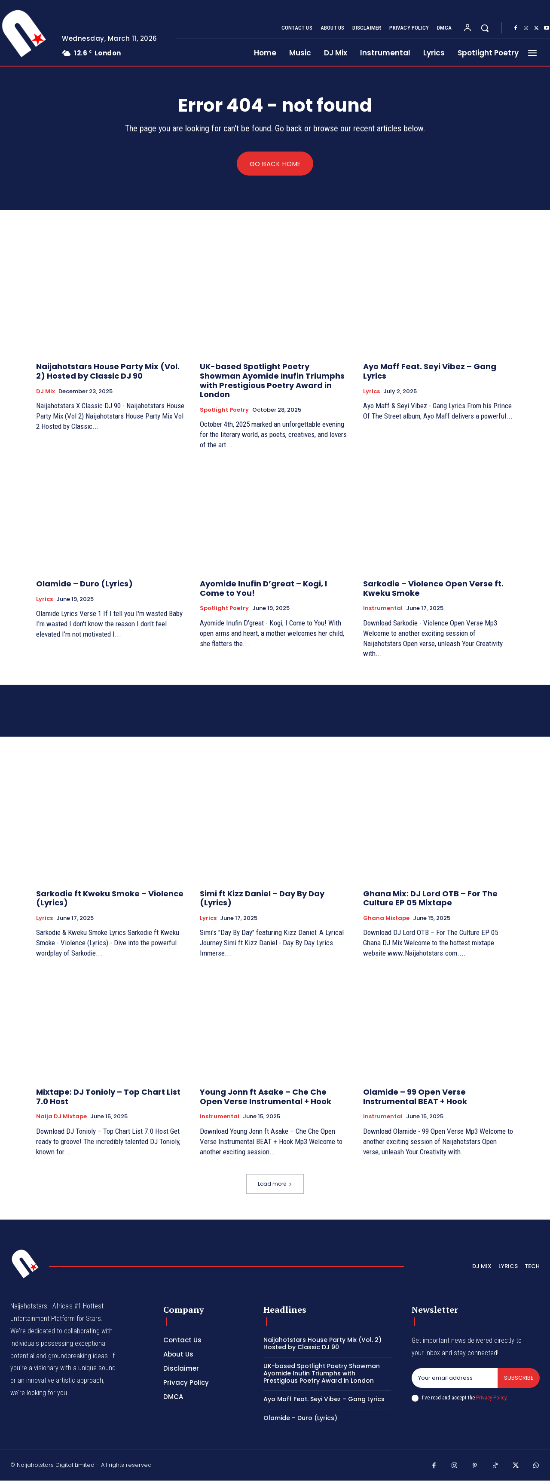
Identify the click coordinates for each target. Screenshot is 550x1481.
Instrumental (383, 608)
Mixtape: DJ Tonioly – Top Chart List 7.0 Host (108, 1097)
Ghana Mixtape (386, 918)
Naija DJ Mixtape (61, 1117)
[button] (484, 28)
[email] (454, 1378)
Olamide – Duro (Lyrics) (84, 584)
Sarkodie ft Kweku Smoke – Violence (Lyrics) (109, 898)
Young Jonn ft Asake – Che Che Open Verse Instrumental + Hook (265, 1097)
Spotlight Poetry (224, 410)
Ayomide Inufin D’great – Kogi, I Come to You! (263, 589)
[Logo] (25, 1264)
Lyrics (371, 391)
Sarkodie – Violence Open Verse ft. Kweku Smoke (433, 589)
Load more (275, 1184)
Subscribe (518, 1378)
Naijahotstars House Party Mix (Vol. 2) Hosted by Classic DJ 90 (108, 371)
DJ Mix (45, 391)
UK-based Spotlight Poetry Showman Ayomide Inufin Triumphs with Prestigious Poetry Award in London (272, 380)
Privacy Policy (491, 1397)
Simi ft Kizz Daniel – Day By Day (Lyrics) (262, 898)
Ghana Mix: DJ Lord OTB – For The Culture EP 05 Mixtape (430, 898)
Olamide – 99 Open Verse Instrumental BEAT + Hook (415, 1097)
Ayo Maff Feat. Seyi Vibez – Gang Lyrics (429, 371)
